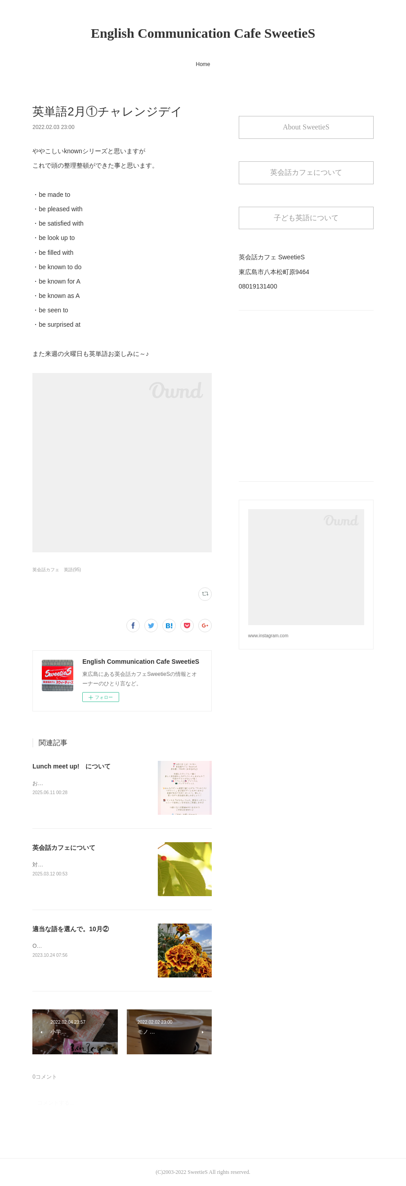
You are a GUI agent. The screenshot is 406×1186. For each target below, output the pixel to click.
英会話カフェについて (63, 847)
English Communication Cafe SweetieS (203, 33)
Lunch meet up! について (71, 766)
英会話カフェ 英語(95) (56, 569)
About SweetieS (306, 127)
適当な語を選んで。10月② (70, 929)
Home (203, 64)
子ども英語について (306, 218)
